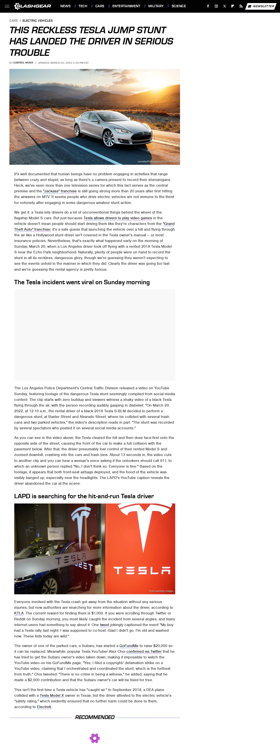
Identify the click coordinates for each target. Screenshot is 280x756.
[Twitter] (224, 6)
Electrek (44, 706)
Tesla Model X (52, 695)
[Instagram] (216, 6)
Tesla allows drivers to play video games (118, 218)
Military (156, 6)
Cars (99, 6)
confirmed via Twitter (144, 651)
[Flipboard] (233, 6)
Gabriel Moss (23, 62)
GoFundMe (128, 645)
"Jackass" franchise (60, 191)
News (65, 6)
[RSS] (241, 6)
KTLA (19, 613)
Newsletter (261, 6)
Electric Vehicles (38, 20)
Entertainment (126, 6)
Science (179, 6)
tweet (104, 624)
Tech (83, 6)
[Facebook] (208, 6)
